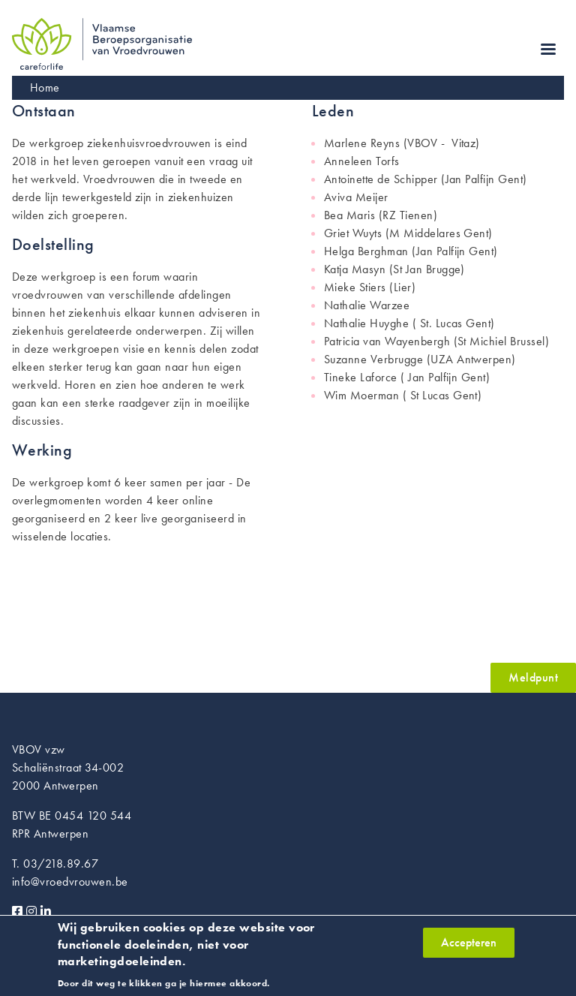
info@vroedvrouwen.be (70, 881)
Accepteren (468, 948)
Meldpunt (533, 677)
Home (45, 87)
